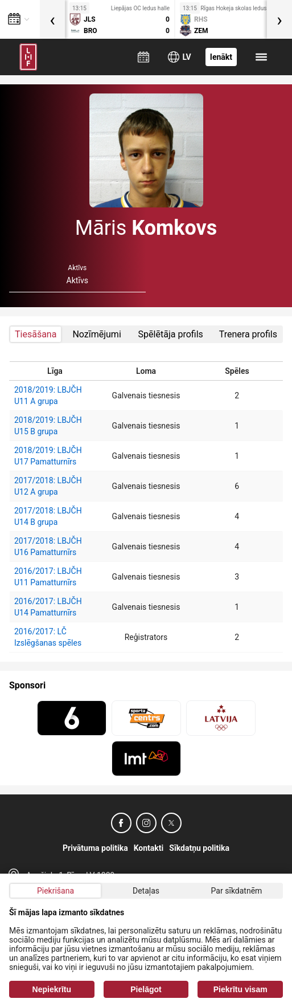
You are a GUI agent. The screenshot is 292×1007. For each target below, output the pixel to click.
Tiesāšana (35, 334)
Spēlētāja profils (170, 334)
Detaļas (146, 890)
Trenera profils (248, 334)
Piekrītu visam (240, 989)
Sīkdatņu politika (199, 848)
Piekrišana (55, 890)
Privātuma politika (95, 848)
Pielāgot (145, 989)
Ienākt (221, 57)
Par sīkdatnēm (236, 890)
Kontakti (149, 848)
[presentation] (52, 19)
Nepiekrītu (51, 989)
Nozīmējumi (96, 334)
